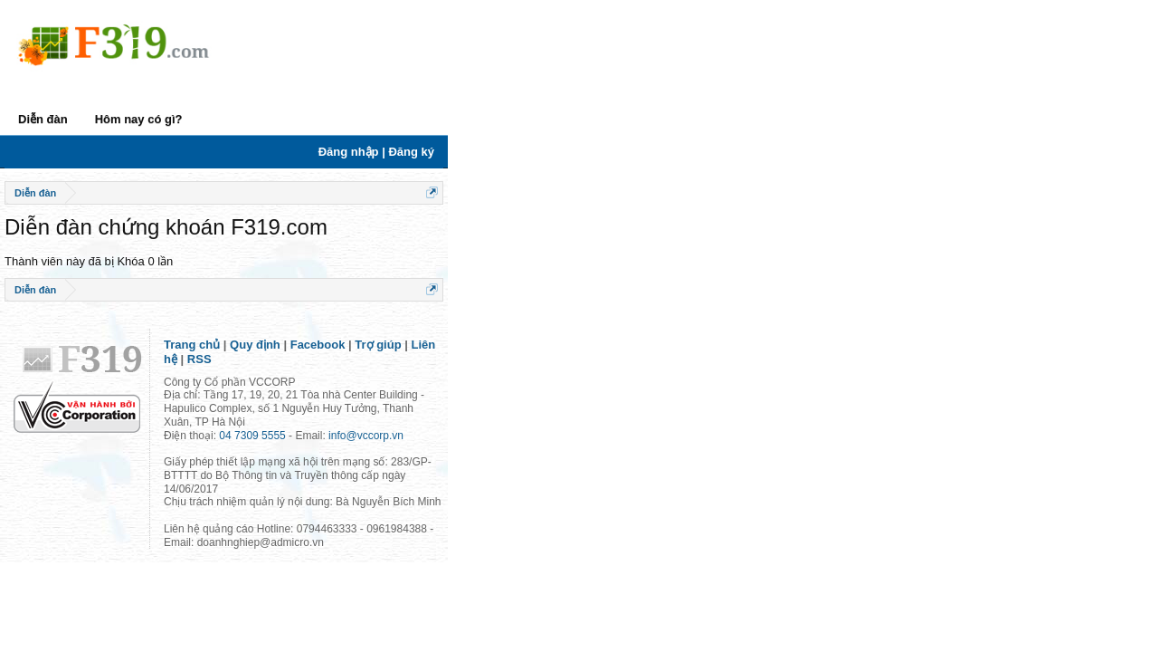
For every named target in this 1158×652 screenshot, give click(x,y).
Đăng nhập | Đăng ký (1050, 151)
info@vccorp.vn (402, 430)
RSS (510, 381)
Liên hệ (468, 381)
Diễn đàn (79, 119)
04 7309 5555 (288, 430)
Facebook (354, 381)
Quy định (291, 381)
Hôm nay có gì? (175, 119)
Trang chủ (228, 381)
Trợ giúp (414, 381)
